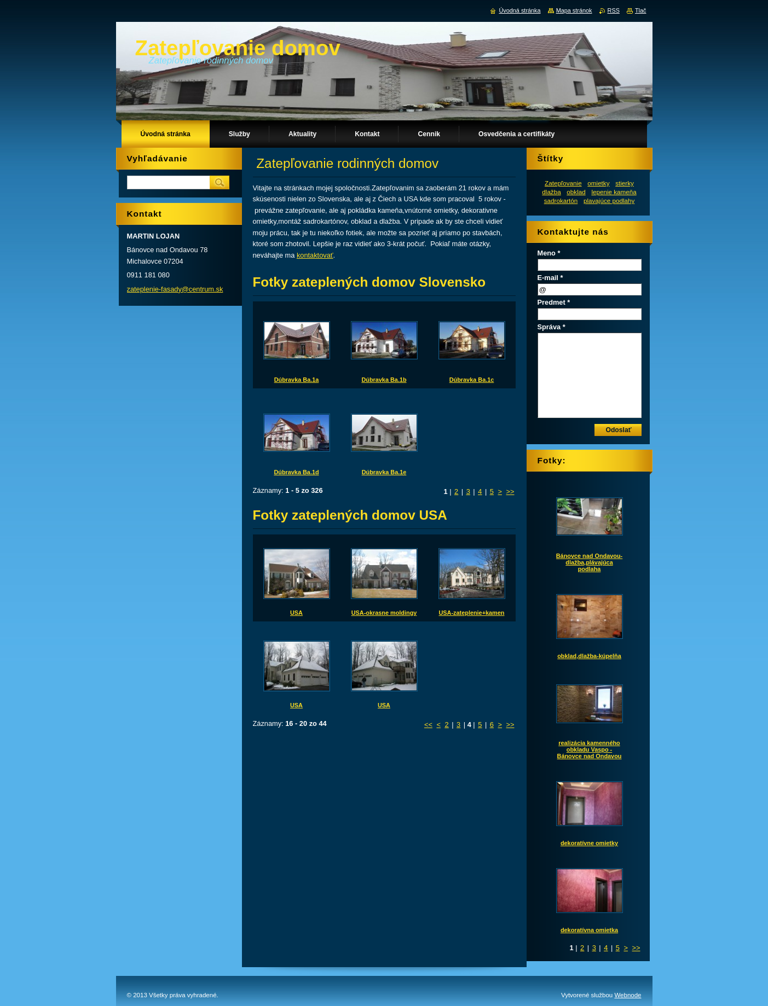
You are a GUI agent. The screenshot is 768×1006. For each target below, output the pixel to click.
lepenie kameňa (613, 191)
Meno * (549, 253)
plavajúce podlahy (609, 200)
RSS (614, 10)
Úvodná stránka (519, 10)
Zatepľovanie (563, 183)
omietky (598, 183)
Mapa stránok (574, 10)
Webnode (627, 995)
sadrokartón (561, 200)
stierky (624, 183)
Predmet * (554, 302)
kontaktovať (315, 255)
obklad (576, 191)
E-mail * (550, 278)
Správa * (551, 327)
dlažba (551, 191)
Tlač (640, 10)
